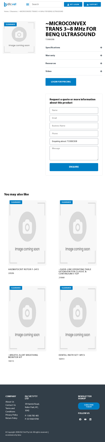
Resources (51, 63)
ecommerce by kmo (13, 435)
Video (49, 71)
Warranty (50, 56)
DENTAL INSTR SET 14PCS (72, 355)
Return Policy (11, 418)
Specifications (53, 48)
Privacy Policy (11, 415)
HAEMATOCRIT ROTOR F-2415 (23, 269)
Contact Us (10, 405)
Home (6, 11)
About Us (9, 402)
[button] (27, 4)
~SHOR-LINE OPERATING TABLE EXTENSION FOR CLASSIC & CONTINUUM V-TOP (75, 271)
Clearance (13, 11)
